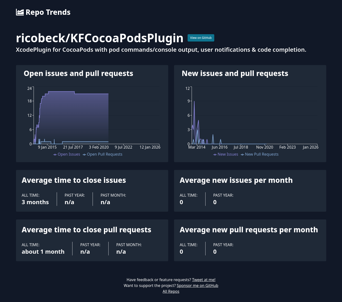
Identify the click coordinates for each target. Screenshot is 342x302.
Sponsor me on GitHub (197, 285)
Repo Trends (43, 12)
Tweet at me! (203, 279)
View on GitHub (201, 38)
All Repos (171, 291)
